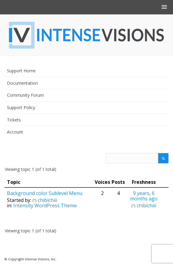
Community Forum (25, 95)
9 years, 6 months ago (144, 196)
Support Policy (21, 107)
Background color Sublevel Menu (44, 193)
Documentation (22, 83)
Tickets (14, 120)
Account (15, 132)
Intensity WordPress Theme (45, 205)
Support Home (21, 71)
